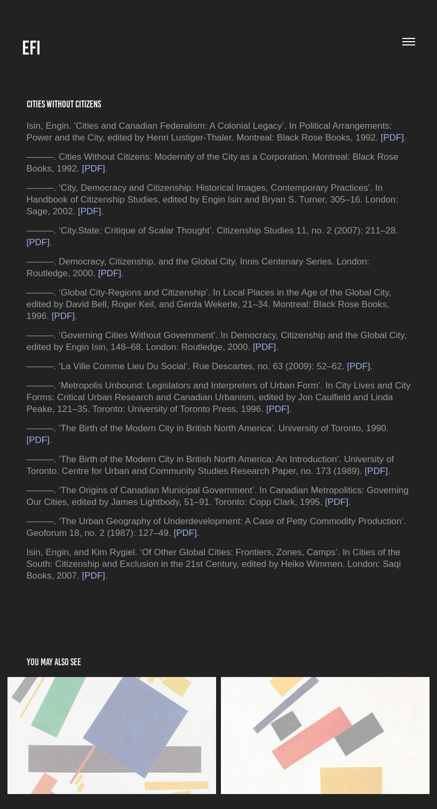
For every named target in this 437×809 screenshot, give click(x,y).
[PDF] (391, 138)
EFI (31, 48)
